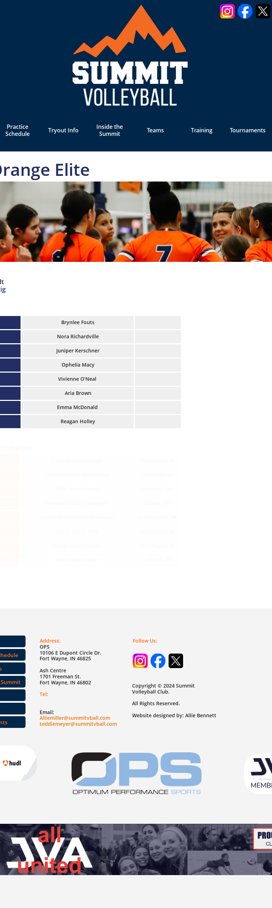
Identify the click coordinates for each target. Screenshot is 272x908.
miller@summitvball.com (80, 717)
